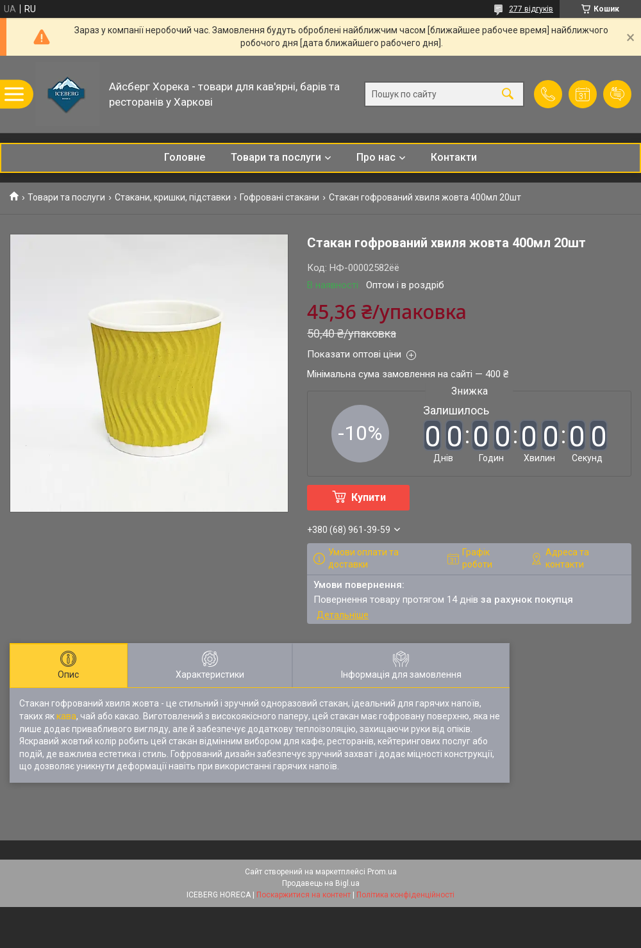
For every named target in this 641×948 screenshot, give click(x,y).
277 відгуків (531, 8)
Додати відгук (617, 94)
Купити (368, 497)
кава (66, 716)
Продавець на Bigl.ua (321, 883)
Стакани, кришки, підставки (173, 197)
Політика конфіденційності (405, 894)
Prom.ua (382, 871)
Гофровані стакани (279, 197)
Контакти (454, 157)
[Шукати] (507, 94)
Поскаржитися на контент (303, 894)
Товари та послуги (276, 157)
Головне (184, 157)
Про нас (375, 157)
